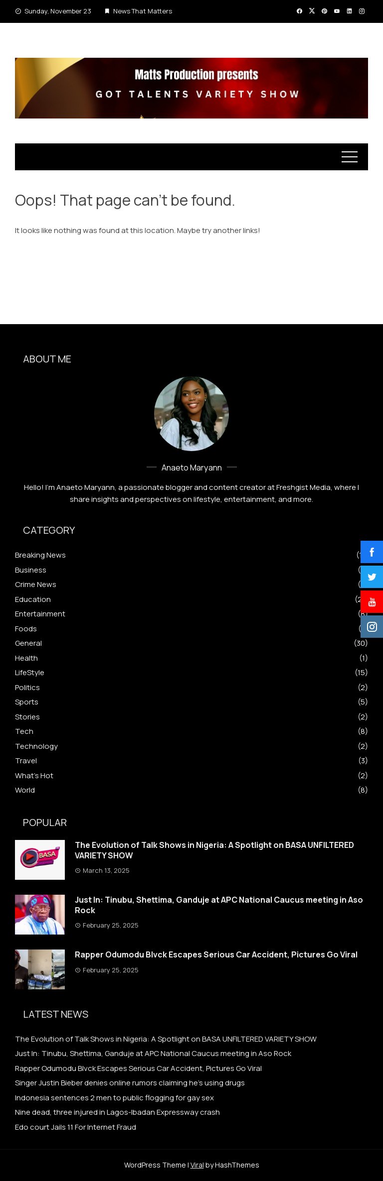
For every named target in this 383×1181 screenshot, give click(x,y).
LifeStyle (29, 673)
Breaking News (40, 555)
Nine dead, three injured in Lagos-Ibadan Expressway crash (117, 1112)
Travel (26, 761)
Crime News (35, 585)
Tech (24, 731)
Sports (26, 702)
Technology (36, 746)
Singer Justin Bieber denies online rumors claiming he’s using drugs (130, 1082)
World (25, 790)
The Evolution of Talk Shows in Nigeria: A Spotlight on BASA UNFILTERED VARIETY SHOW (214, 850)
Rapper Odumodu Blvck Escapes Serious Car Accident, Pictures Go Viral (216, 954)
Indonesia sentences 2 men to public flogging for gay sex (114, 1097)
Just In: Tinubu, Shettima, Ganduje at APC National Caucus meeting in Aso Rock (219, 905)
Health (26, 658)
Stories (27, 717)
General (28, 643)
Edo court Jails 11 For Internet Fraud (75, 1127)
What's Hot (34, 776)
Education (33, 599)
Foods (26, 629)
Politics (27, 688)
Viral (197, 1165)
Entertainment (40, 614)
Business (30, 570)
